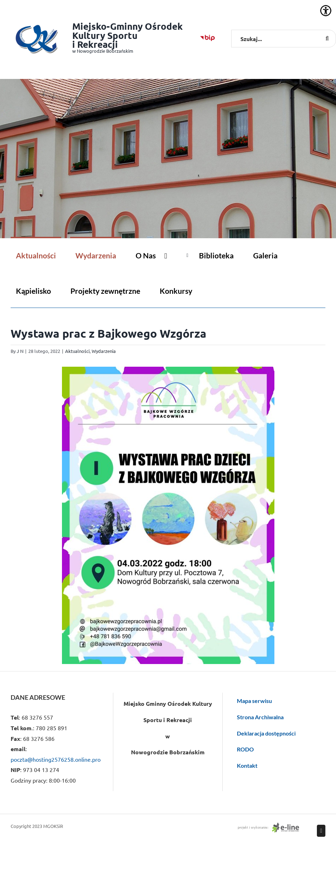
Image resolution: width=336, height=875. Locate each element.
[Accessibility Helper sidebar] (325, 10)
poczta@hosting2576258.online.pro (56, 759)
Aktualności (77, 351)
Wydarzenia (104, 351)
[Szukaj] (327, 38)
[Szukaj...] (283, 38)
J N (20, 351)
